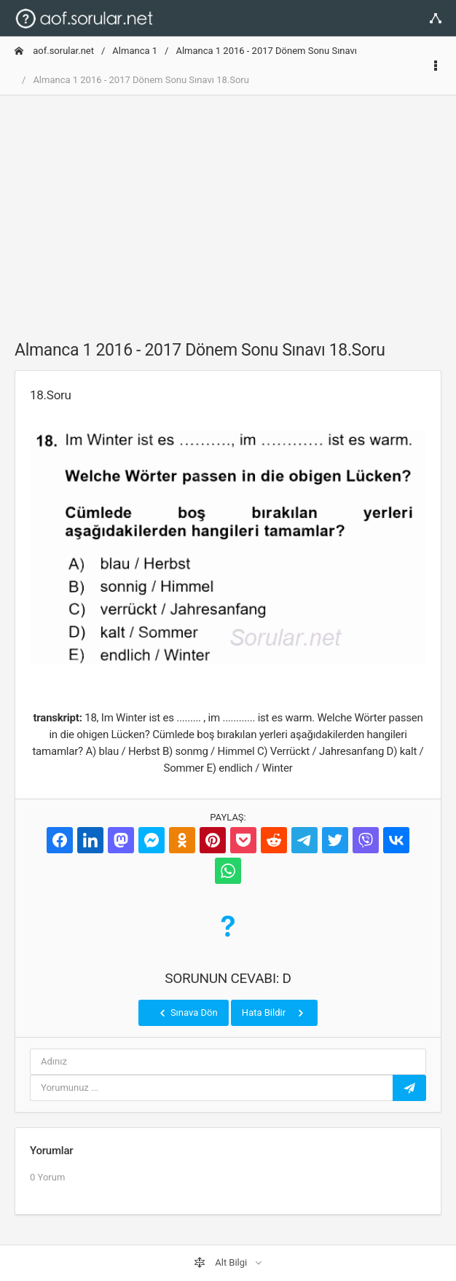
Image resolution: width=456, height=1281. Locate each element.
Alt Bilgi (221, 1263)
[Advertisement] (228, 209)
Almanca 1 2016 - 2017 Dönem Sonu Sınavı (266, 50)
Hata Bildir (274, 1013)
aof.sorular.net (54, 50)
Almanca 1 (134, 50)
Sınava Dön (187, 1013)
